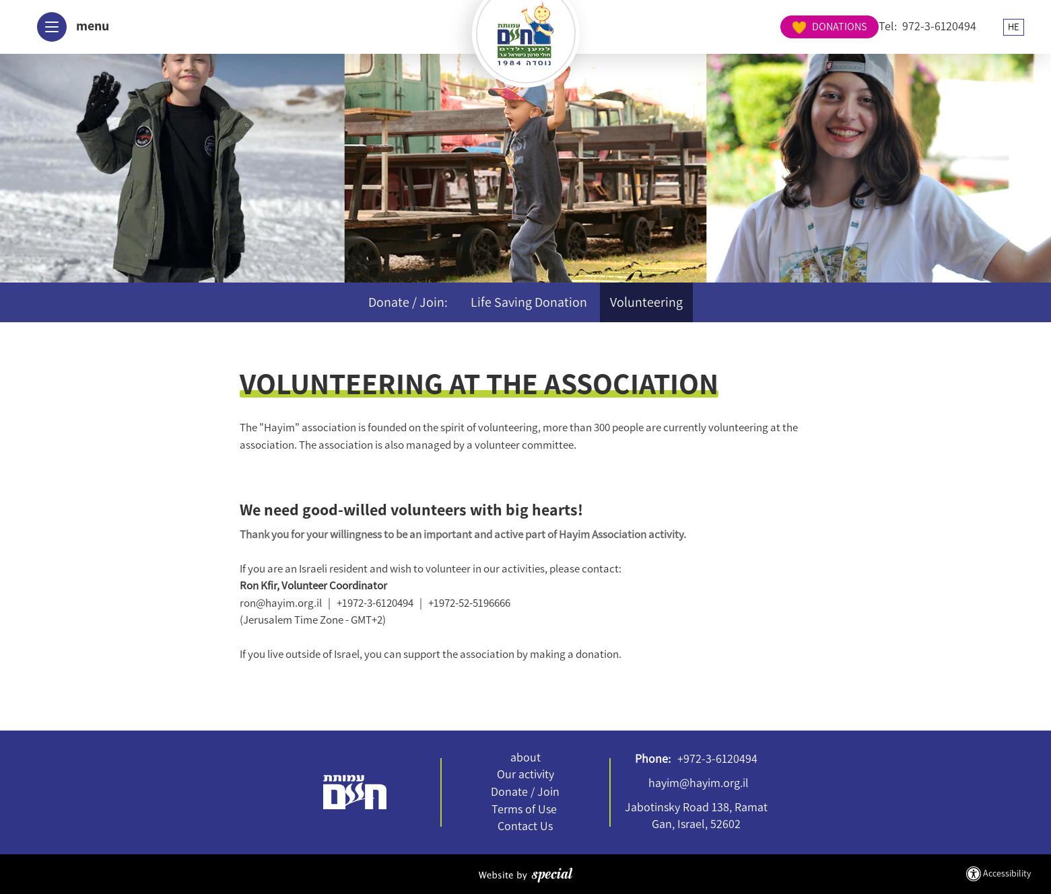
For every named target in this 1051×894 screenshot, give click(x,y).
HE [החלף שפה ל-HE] (892, 27)
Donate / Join (525, 791)
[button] (68, 26)
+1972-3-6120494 (375, 602)
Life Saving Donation (529, 302)
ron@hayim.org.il (281, 602)
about (525, 757)
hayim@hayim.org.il (698, 783)
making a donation (574, 654)
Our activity (525, 774)
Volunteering (646, 302)
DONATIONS (979, 26)
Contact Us (525, 826)
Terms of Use (524, 809)
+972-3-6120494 (717, 758)
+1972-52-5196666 (469, 602)
